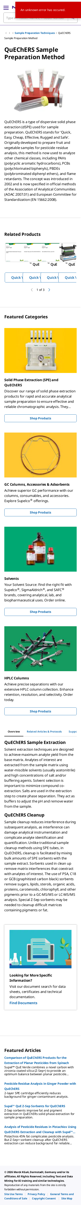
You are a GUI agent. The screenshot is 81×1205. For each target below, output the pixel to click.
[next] (49, 289)
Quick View (20, 277)
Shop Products (40, 418)
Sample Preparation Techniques (35, 33)
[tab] (13, 731)
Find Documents (23, 1002)
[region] (40, 262)
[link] (13, 1194)
